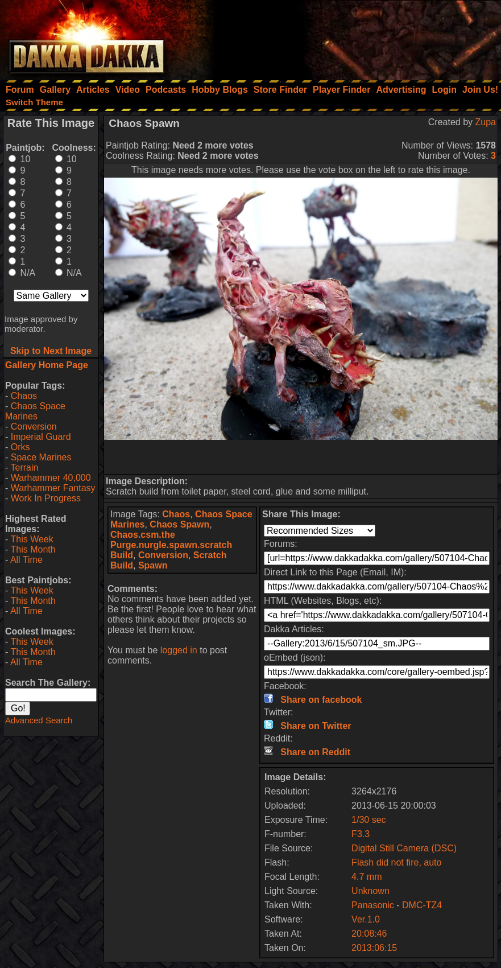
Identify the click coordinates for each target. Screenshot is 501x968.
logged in (178, 650)
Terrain (24, 467)
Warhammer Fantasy (53, 488)
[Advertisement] (348, 37)
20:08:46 (369, 933)
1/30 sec (368, 820)
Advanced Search (38, 720)
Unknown (370, 891)
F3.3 (360, 834)
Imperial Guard (41, 437)
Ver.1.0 (365, 919)
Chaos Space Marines (35, 411)
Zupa (485, 122)
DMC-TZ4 (422, 905)
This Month (32, 549)
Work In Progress (46, 498)
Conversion (34, 426)
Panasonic (372, 905)
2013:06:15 (374, 948)
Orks (20, 447)
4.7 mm (366, 877)
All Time (26, 560)
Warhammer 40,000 (51, 478)
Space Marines (41, 457)
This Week (31, 539)
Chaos (24, 396)
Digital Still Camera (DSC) (404, 848)
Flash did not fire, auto (396, 862)
